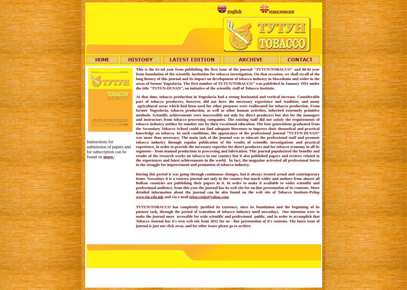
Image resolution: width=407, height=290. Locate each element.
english (234, 11)
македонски (281, 11)
